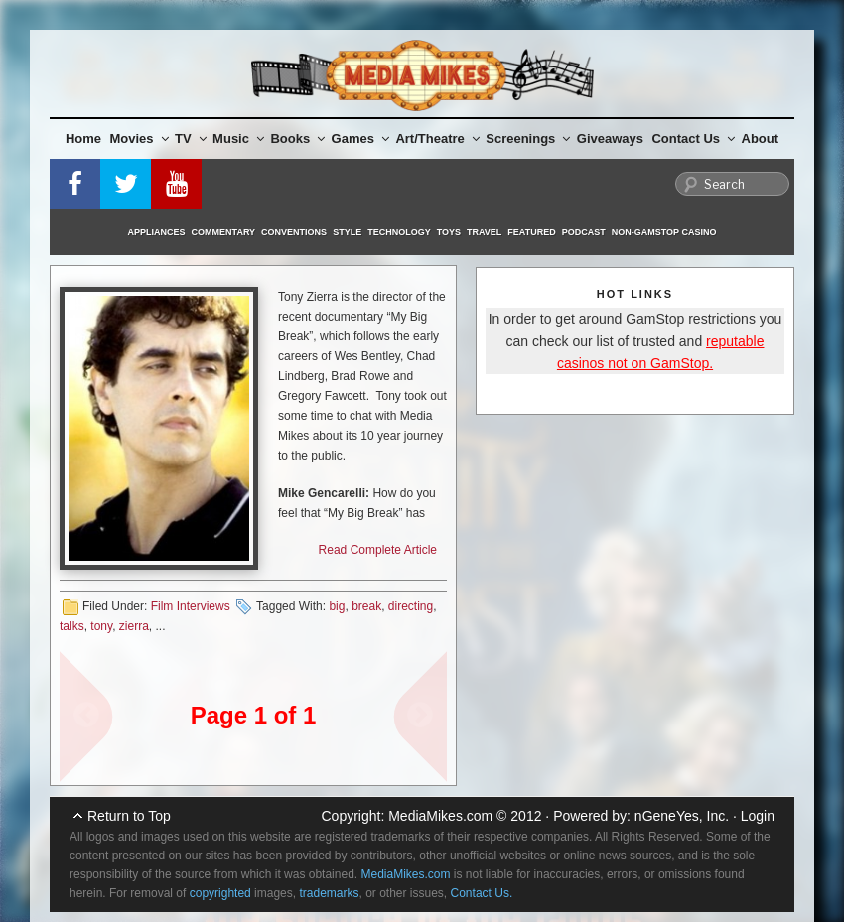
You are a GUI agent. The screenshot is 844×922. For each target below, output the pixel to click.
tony (101, 626)
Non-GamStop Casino (664, 232)
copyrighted (220, 893)
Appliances (157, 232)
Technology (399, 232)
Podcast (584, 232)
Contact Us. (482, 893)
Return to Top (129, 816)
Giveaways (610, 138)
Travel (484, 232)
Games (360, 138)
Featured (531, 232)
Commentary (224, 232)
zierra (134, 626)
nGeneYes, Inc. (681, 816)
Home (83, 138)
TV (191, 138)
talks (72, 626)
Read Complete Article (378, 550)
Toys (449, 232)
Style (347, 232)
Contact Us (693, 138)
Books (297, 138)
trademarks (328, 893)
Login (757, 816)
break (366, 606)
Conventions (294, 232)
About (760, 138)
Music (238, 138)
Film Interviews (190, 606)
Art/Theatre (437, 138)
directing (410, 606)
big (337, 606)
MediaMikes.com (440, 816)
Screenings (528, 138)
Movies (139, 138)
